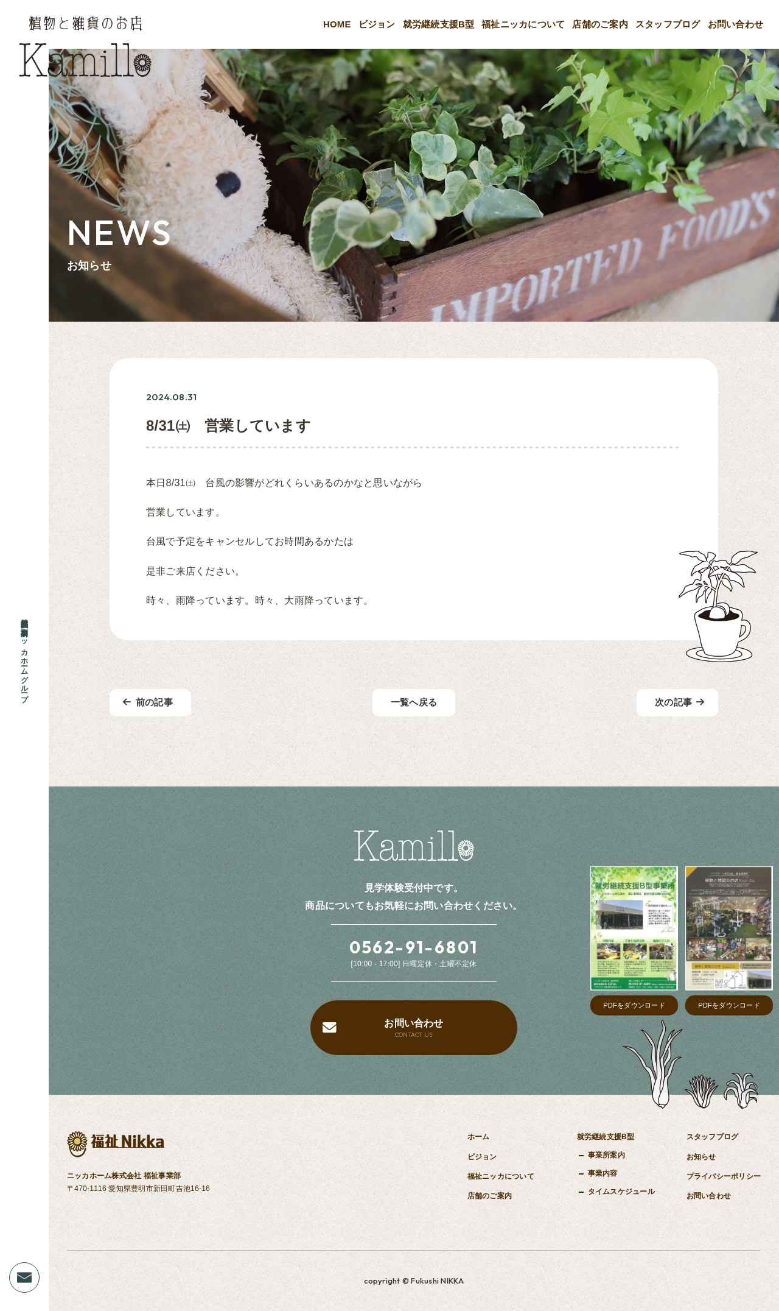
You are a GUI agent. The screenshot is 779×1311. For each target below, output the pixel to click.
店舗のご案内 (599, 24)
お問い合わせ (735, 24)
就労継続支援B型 (439, 24)
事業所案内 (606, 1155)
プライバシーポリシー (723, 1176)
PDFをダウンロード (634, 1005)
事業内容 (603, 1173)
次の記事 (680, 702)
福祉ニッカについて (523, 24)
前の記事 (148, 702)
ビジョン (377, 24)
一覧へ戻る (414, 702)
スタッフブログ (667, 24)
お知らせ (701, 1157)
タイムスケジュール (621, 1191)
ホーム (478, 1137)
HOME (337, 24)
